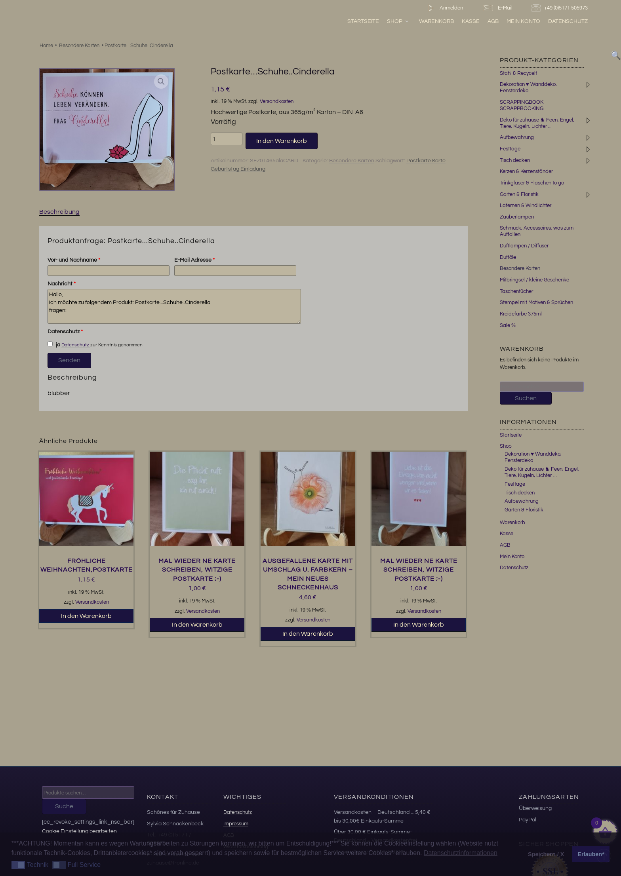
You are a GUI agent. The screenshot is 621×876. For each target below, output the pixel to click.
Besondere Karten (79, 45)
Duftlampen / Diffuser (524, 246)
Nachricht (62, 284)
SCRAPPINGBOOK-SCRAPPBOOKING (522, 105)
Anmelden (444, 8)
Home (46, 45)
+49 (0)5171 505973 (560, 8)
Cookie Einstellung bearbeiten (79, 831)
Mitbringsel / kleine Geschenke (534, 280)
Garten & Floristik (519, 194)
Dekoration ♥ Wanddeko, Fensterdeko (528, 87)
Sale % (508, 325)
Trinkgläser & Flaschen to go (532, 183)
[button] (161, 81)
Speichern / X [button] (546, 854)
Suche (64, 806)
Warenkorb (436, 21)
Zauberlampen (517, 217)
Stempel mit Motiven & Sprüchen (536, 302)
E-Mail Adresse (194, 260)
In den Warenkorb (281, 141)
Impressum (235, 824)
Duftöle (508, 257)
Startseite (363, 21)
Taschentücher (516, 291)
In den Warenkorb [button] (86, 616)
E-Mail (497, 8)
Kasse (471, 21)
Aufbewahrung (517, 137)
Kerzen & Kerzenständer (526, 171)
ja (54, 344)
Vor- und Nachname (74, 260)
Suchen (526, 398)
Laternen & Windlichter (525, 205)
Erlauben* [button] (591, 854)
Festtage (510, 149)
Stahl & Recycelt (518, 73)
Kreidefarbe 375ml (521, 314)
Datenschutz (568, 21)
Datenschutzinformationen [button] (460, 852)
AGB (493, 21)
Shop (398, 21)
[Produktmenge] (226, 139)
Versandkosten (276, 101)
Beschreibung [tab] (59, 212)
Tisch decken (515, 160)
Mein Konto (523, 21)
